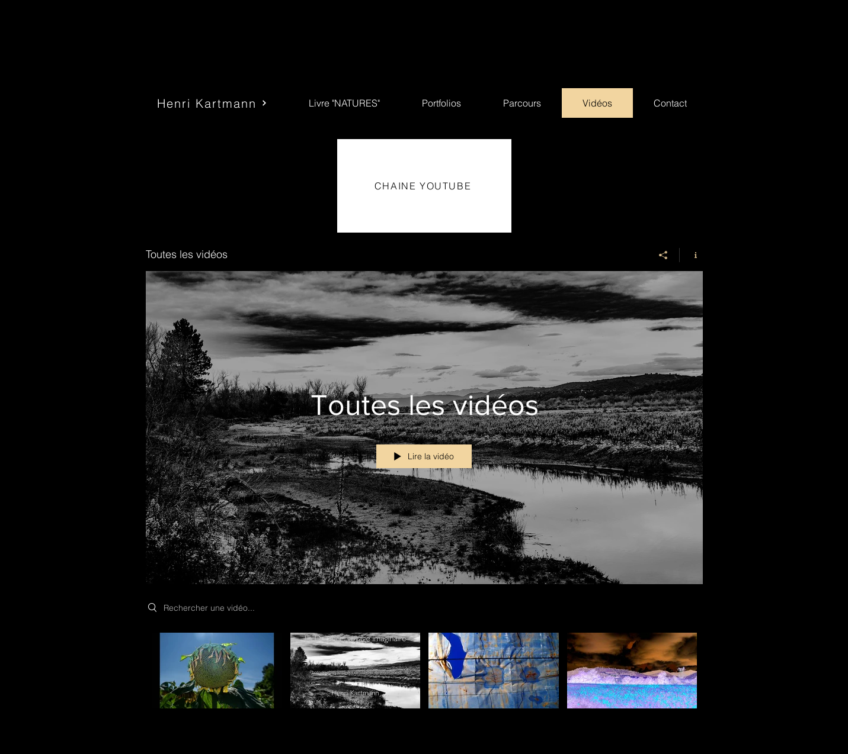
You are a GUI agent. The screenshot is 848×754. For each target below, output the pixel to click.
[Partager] (663, 255)
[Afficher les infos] (691, 255)
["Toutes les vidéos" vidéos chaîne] (424, 684)
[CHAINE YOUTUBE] (424, 186)
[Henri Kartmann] (212, 103)
